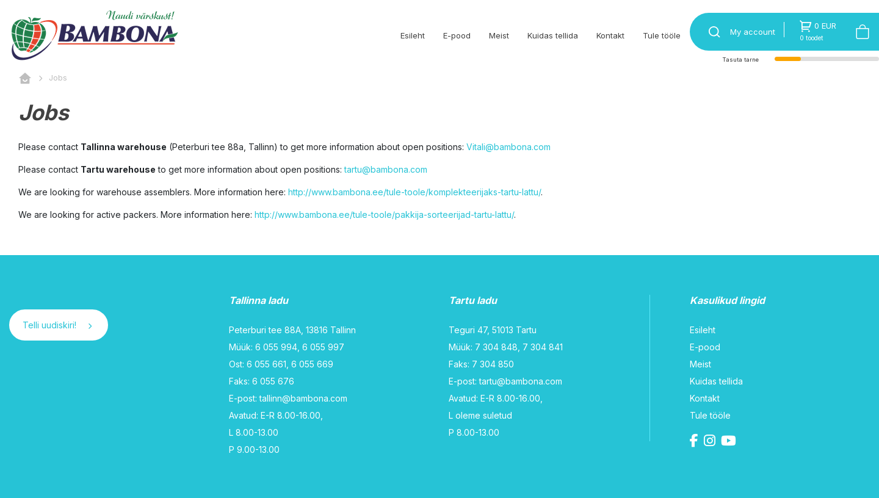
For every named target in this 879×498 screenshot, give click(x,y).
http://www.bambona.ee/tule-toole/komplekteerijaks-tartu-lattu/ (414, 192)
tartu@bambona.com (385, 169)
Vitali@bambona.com (508, 147)
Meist (499, 35)
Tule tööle (662, 35)
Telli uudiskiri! (57, 325)
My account (752, 32)
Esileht (412, 35)
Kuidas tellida (552, 35)
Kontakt (610, 35)
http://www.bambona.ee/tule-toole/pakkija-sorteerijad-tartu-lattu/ (384, 214)
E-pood (457, 35)
